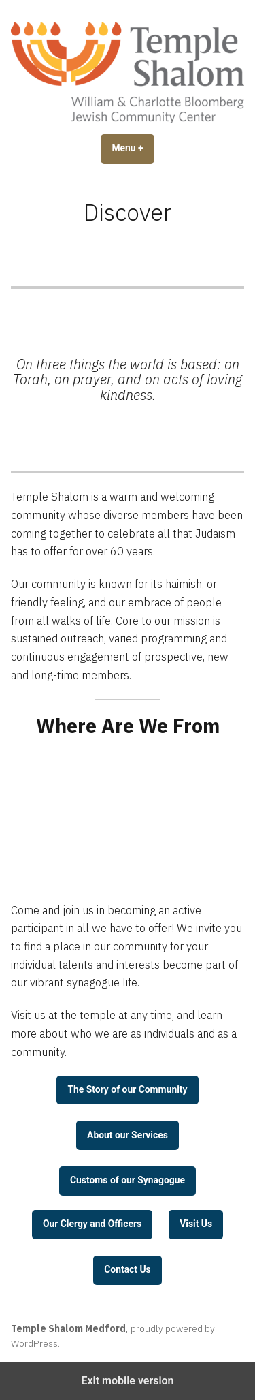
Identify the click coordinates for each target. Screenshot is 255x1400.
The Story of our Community (127, 1089)
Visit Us (196, 1223)
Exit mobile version (127, 1380)
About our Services (127, 1135)
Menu (133, 147)
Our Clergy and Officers (92, 1223)
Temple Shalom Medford (68, 1328)
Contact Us (127, 1269)
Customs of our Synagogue (127, 1180)
